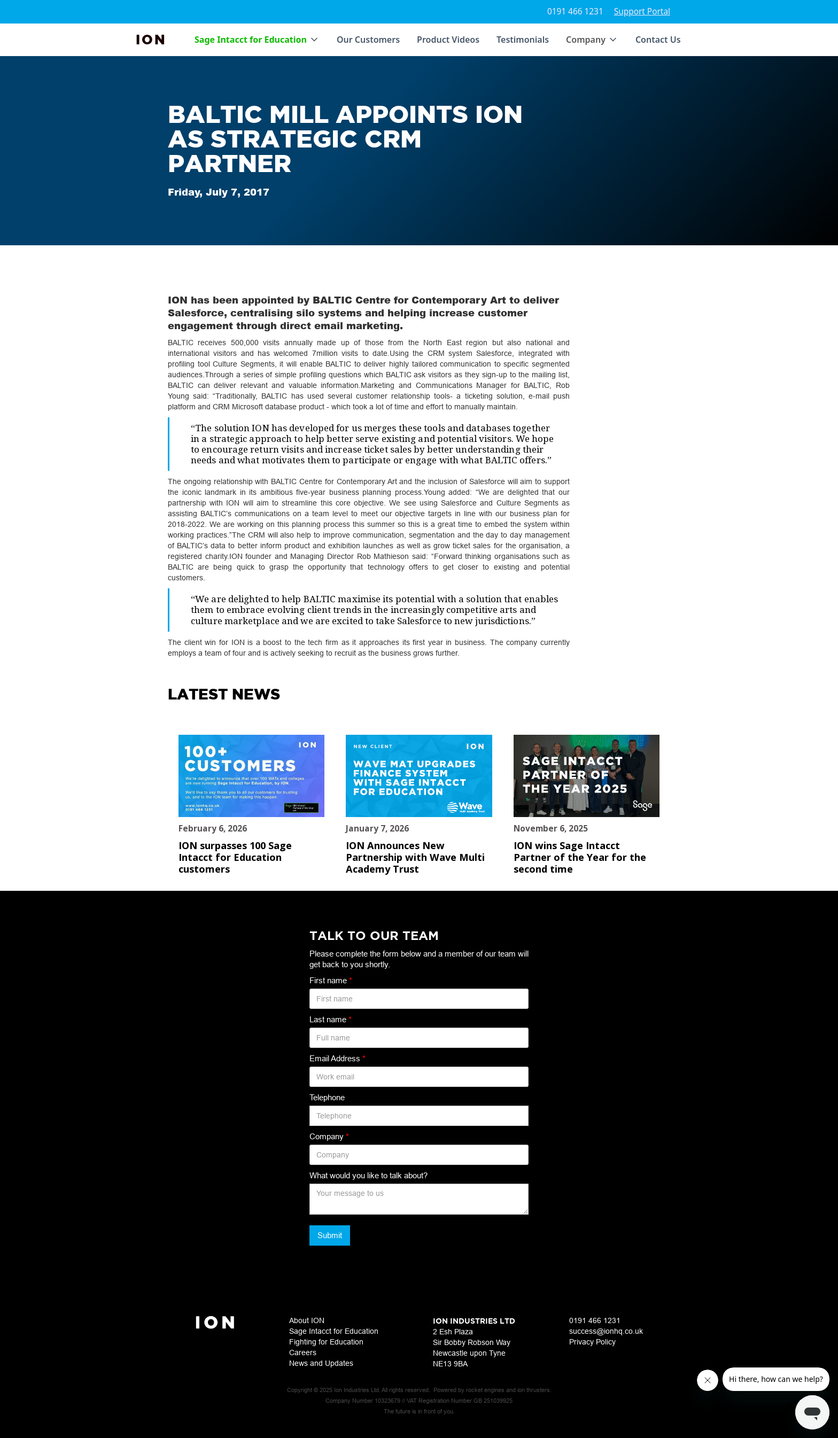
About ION (306, 1320)
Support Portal (642, 11)
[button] (257, 40)
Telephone (327, 1097)
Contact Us (658, 39)
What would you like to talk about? (368, 1175)
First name (330, 980)
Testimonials (522, 39)
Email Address (337, 1058)
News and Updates (321, 1363)
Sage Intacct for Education (333, 1331)
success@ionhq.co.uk (606, 1331)
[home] (151, 40)
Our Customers (368, 39)
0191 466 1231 (575, 11)
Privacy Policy (592, 1342)
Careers (302, 1352)
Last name (330, 1019)
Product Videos (448, 39)
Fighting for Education (326, 1342)
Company (329, 1136)
